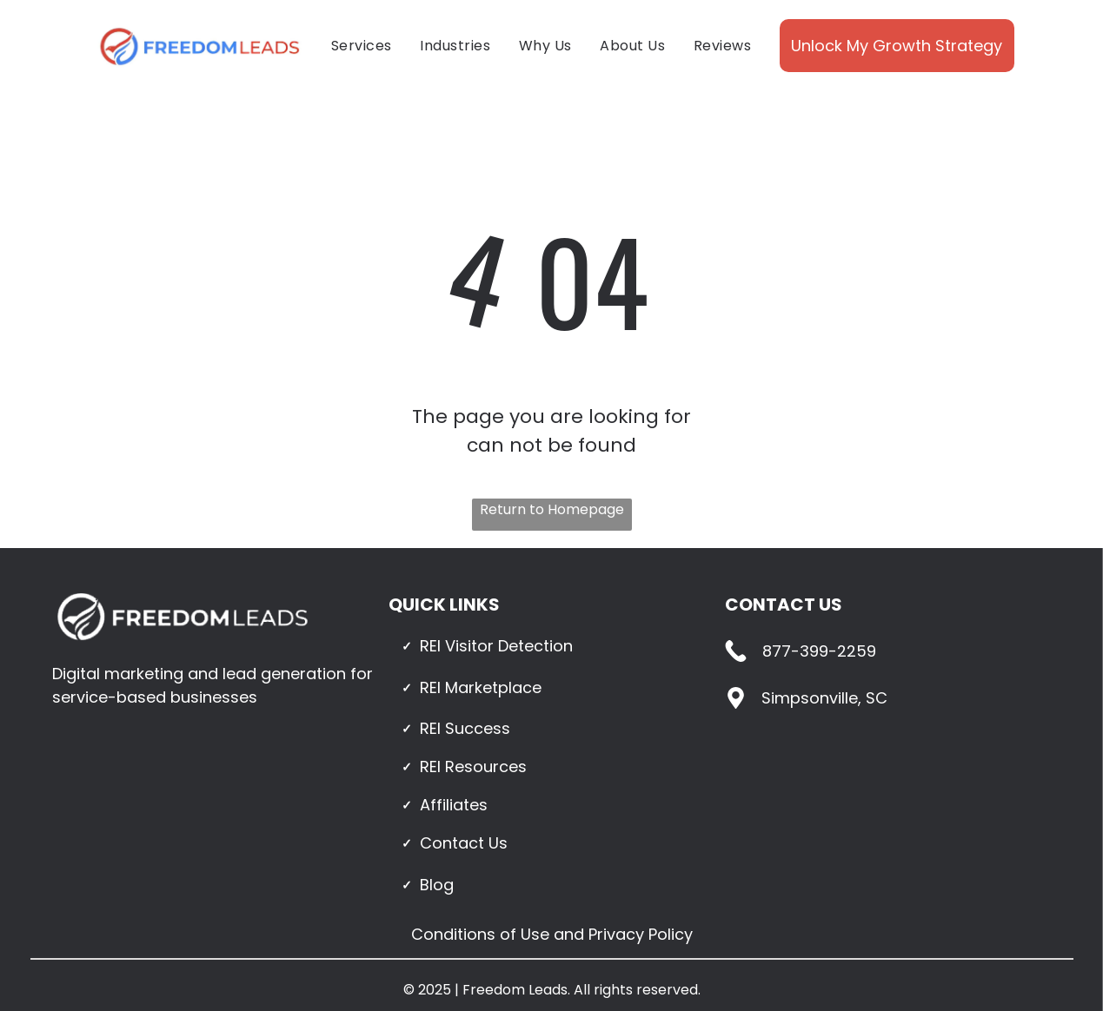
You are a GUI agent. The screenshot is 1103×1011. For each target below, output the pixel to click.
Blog (437, 884)
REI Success (465, 728)
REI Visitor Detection (496, 646)
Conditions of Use (480, 934)
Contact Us (464, 843)
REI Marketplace (481, 687)
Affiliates (454, 805)
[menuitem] (361, 45)
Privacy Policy (640, 934)
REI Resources (473, 766)
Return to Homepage (552, 509)
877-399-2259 (819, 651)
